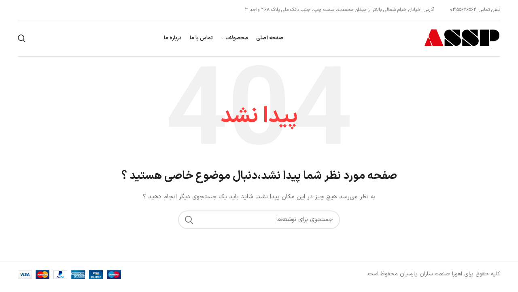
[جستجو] (22, 38)
